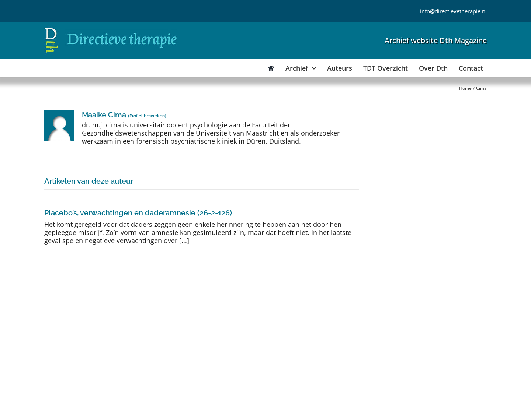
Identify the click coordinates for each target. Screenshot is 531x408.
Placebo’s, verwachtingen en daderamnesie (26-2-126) (138, 212)
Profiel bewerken (147, 116)
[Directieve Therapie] (110, 29)
